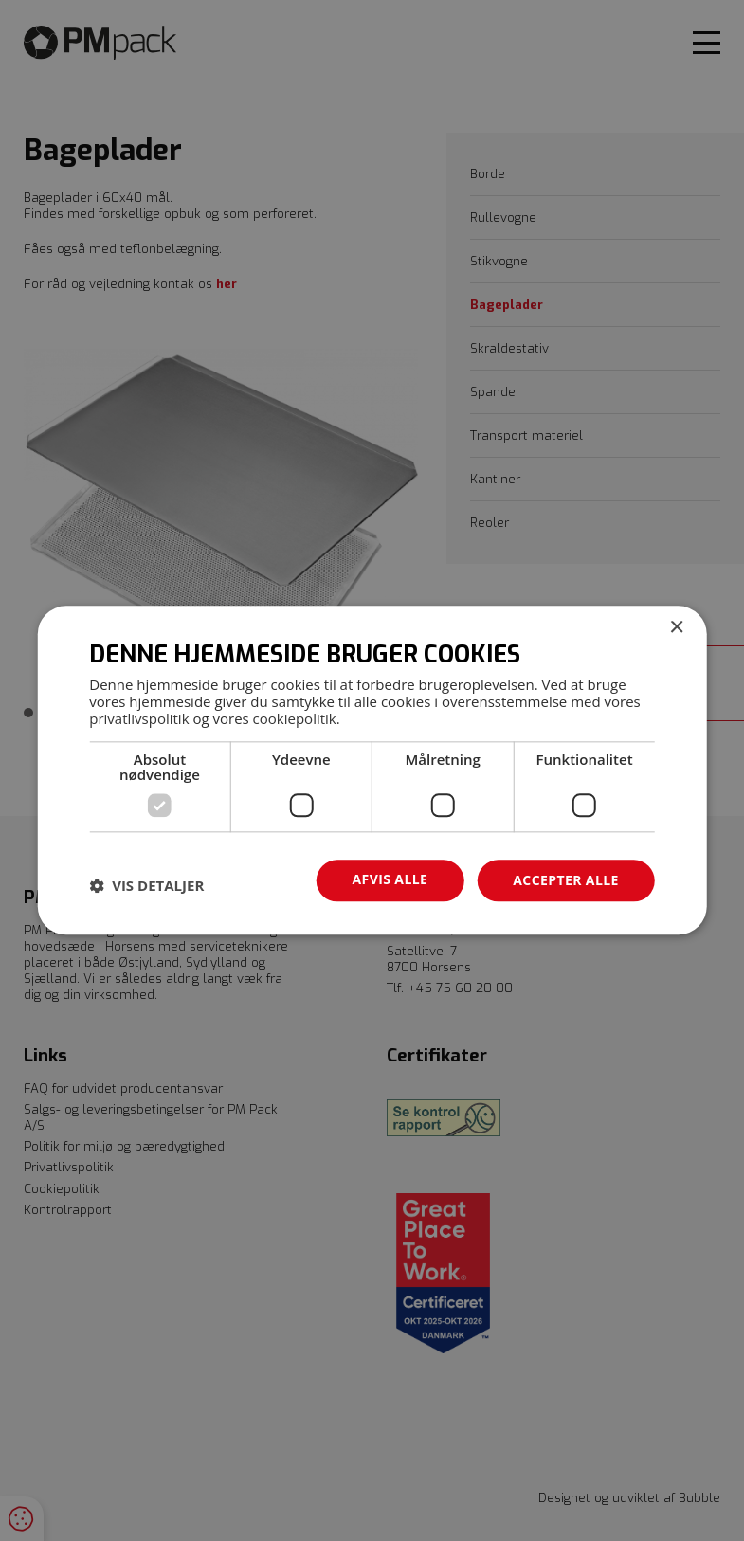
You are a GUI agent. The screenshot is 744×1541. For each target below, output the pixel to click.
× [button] (676, 628)
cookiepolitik (294, 718)
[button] (146, 885)
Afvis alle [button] (390, 879)
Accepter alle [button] (565, 880)
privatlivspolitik (139, 718)
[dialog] (372, 770)
